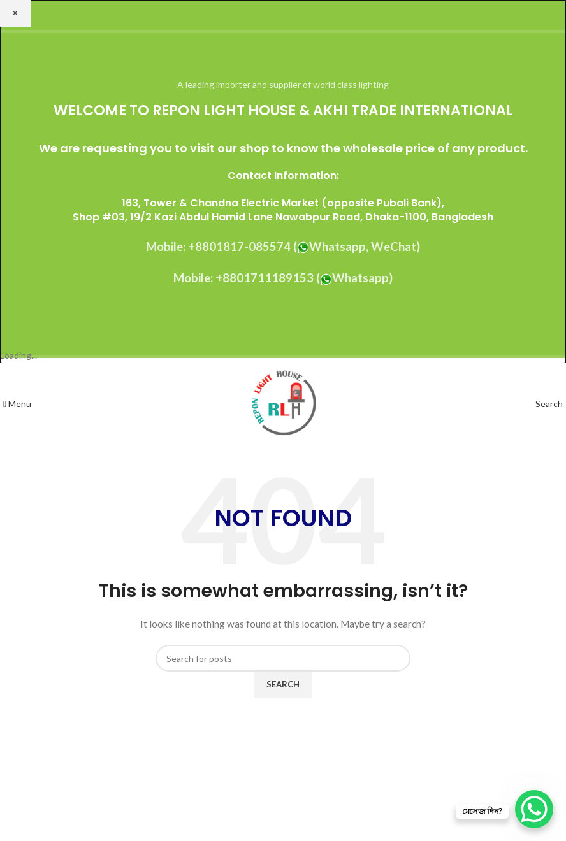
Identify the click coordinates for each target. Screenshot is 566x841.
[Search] (549, 403)
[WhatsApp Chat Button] (534, 809)
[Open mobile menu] (17, 403)
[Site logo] (283, 403)
